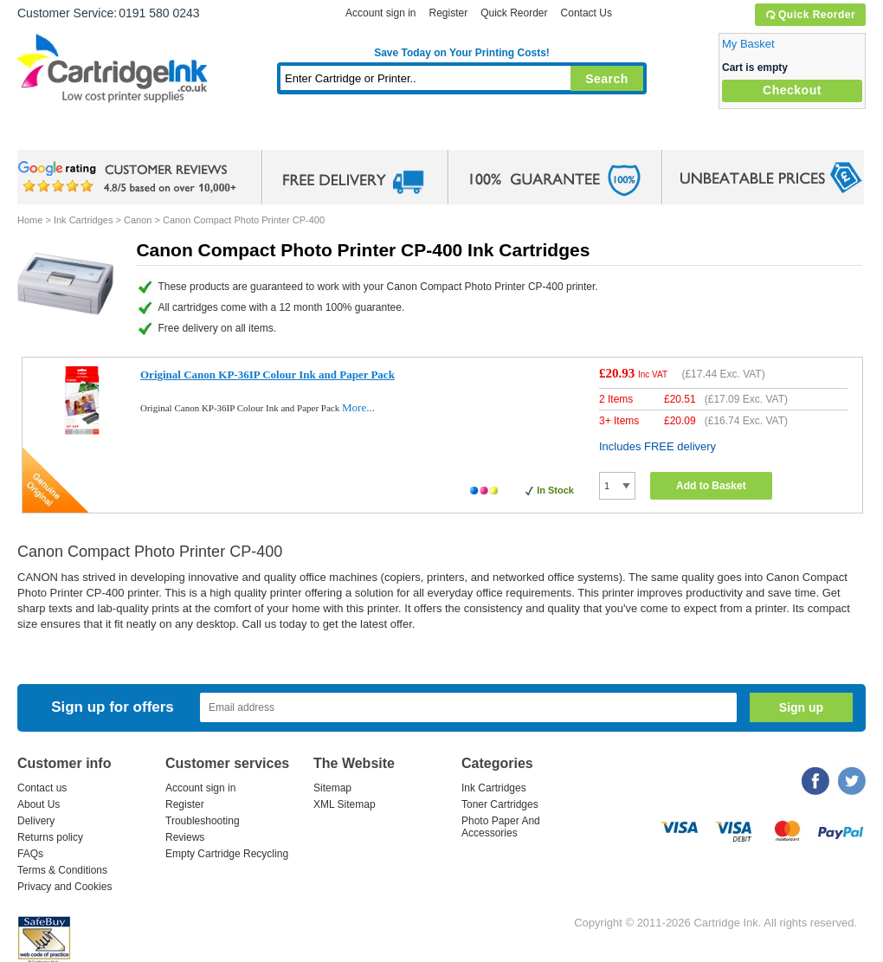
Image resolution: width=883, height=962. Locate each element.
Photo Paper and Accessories (466, 133)
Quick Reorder (809, 15)
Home (52, 133)
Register (448, 13)
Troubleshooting (202, 821)
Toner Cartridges (282, 133)
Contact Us (586, 13)
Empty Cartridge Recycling (226, 854)
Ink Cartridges (149, 133)
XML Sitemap (344, 804)
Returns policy (50, 837)
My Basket (748, 43)
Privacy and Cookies (64, 887)
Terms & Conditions (62, 870)
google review (129, 177)
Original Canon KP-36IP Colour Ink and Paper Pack (267, 374)
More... (358, 407)
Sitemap (332, 788)
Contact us (42, 788)
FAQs (30, 854)
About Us (38, 804)
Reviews (184, 837)
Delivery (36, 821)
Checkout (792, 90)
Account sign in (380, 13)
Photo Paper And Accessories (500, 827)
